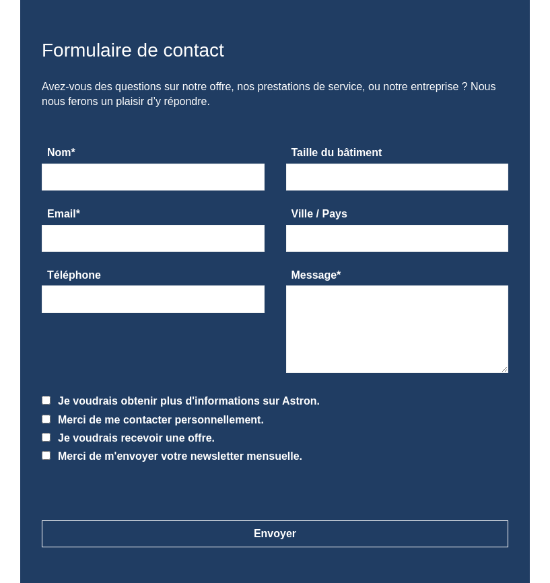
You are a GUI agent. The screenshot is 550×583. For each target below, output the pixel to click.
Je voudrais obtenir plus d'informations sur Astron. (181, 401)
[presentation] (103, 484)
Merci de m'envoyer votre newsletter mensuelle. (172, 456)
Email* (63, 213)
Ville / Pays (319, 213)
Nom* (61, 152)
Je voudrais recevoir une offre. (128, 438)
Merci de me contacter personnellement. (153, 419)
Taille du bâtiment (336, 152)
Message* (316, 275)
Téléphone (74, 275)
